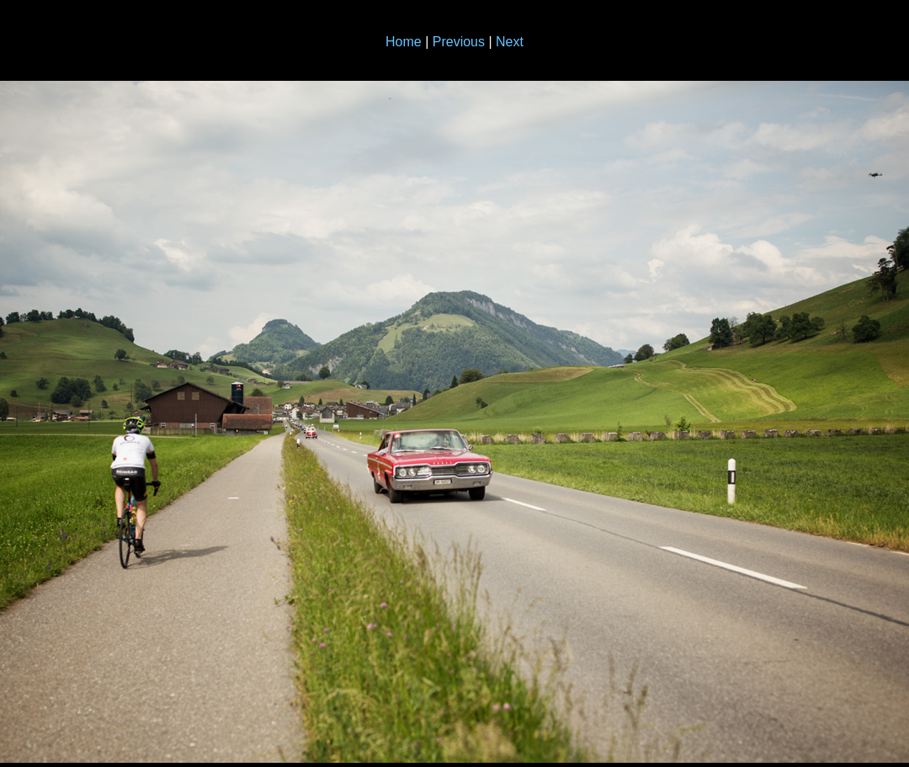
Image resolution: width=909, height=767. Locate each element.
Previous (459, 42)
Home (403, 42)
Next (510, 42)
